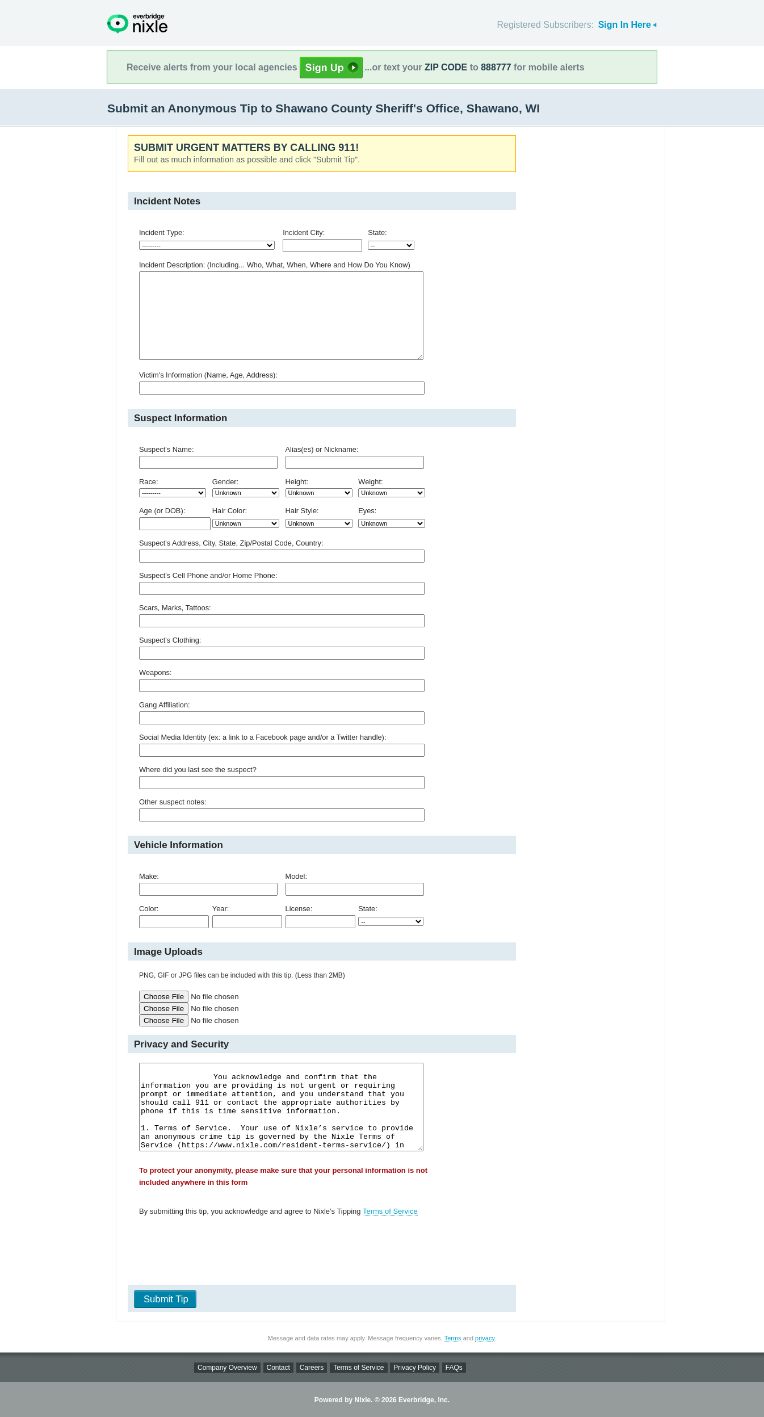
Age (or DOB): (162, 510)
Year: (220, 908)
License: (299, 908)
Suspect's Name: (166, 449)
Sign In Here (624, 25)
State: (377, 232)
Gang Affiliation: (164, 705)
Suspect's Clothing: (170, 640)
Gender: (225, 481)
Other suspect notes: (172, 802)
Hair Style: (302, 510)
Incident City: (304, 232)
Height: (297, 481)
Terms (452, 1338)
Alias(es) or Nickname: (322, 449)
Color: (148, 908)
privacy (484, 1338)
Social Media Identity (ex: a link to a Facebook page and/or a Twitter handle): (262, 737)
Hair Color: (229, 510)
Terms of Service (390, 1211)
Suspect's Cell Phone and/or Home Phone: (208, 575)
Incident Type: (161, 232)
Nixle (137, 23)
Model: (297, 876)
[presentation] (318, 1253)
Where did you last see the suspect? (198, 769)
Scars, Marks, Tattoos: (175, 607)
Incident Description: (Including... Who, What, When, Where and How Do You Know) (274, 265)
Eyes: (367, 510)
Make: (149, 876)
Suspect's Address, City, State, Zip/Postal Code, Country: (231, 543)
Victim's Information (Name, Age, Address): (208, 375)
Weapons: (155, 672)
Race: (148, 481)
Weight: (370, 481)
